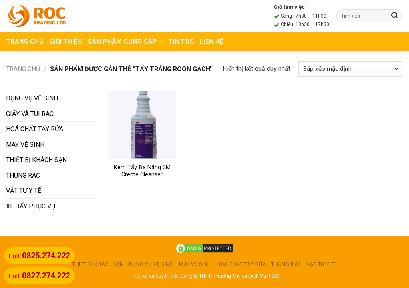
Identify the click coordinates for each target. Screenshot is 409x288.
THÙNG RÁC (23, 175)
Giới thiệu (65, 41)
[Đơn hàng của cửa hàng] (350, 69)
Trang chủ (23, 69)
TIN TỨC (181, 41)
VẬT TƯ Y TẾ (23, 190)
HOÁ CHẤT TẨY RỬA (34, 129)
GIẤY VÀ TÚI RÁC (30, 114)
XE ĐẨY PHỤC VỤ (30, 206)
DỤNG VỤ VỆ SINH (32, 98)
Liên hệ (211, 41)
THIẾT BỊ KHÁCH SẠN (36, 160)
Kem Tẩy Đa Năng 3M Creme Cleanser (142, 171)
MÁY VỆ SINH (25, 144)
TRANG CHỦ (25, 41)
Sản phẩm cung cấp (125, 41)
